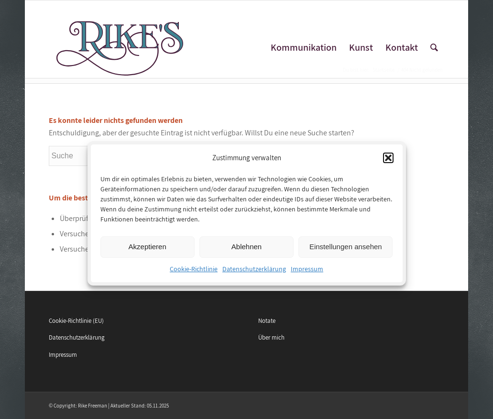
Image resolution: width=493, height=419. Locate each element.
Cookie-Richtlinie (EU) (76, 321)
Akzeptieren (147, 252)
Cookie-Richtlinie (194, 274)
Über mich (271, 337)
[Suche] (434, 48)
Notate (266, 321)
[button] (388, 163)
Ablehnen (246, 252)
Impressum (307, 274)
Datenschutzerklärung (254, 274)
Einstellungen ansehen (345, 252)
